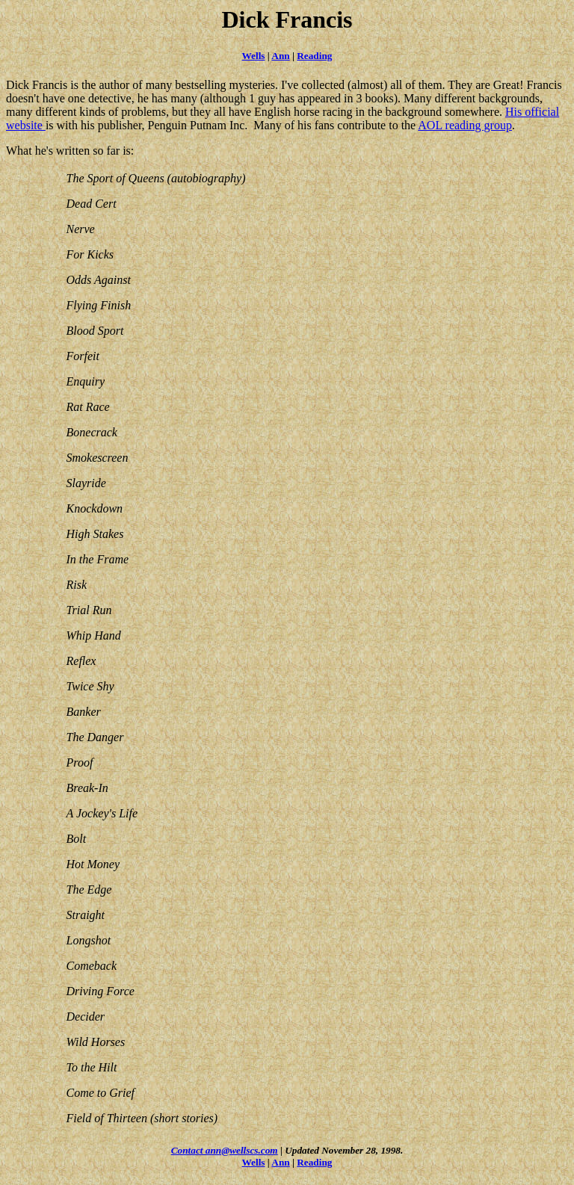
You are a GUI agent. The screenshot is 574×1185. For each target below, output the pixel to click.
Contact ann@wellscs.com (224, 1150)
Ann (280, 55)
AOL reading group (465, 125)
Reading (314, 55)
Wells (253, 55)
